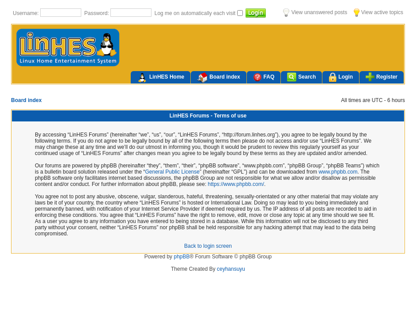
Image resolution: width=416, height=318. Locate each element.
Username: (26, 13)
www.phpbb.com (337, 172)
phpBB (181, 257)
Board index (218, 77)
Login (341, 77)
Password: (97, 13)
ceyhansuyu (231, 269)
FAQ (264, 77)
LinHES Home (160, 77)
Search (301, 77)
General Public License (172, 172)
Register (381, 76)
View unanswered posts (315, 12)
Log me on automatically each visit (196, 13)
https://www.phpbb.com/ (236, 184)
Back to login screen (208, 246)
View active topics (378, 12)
